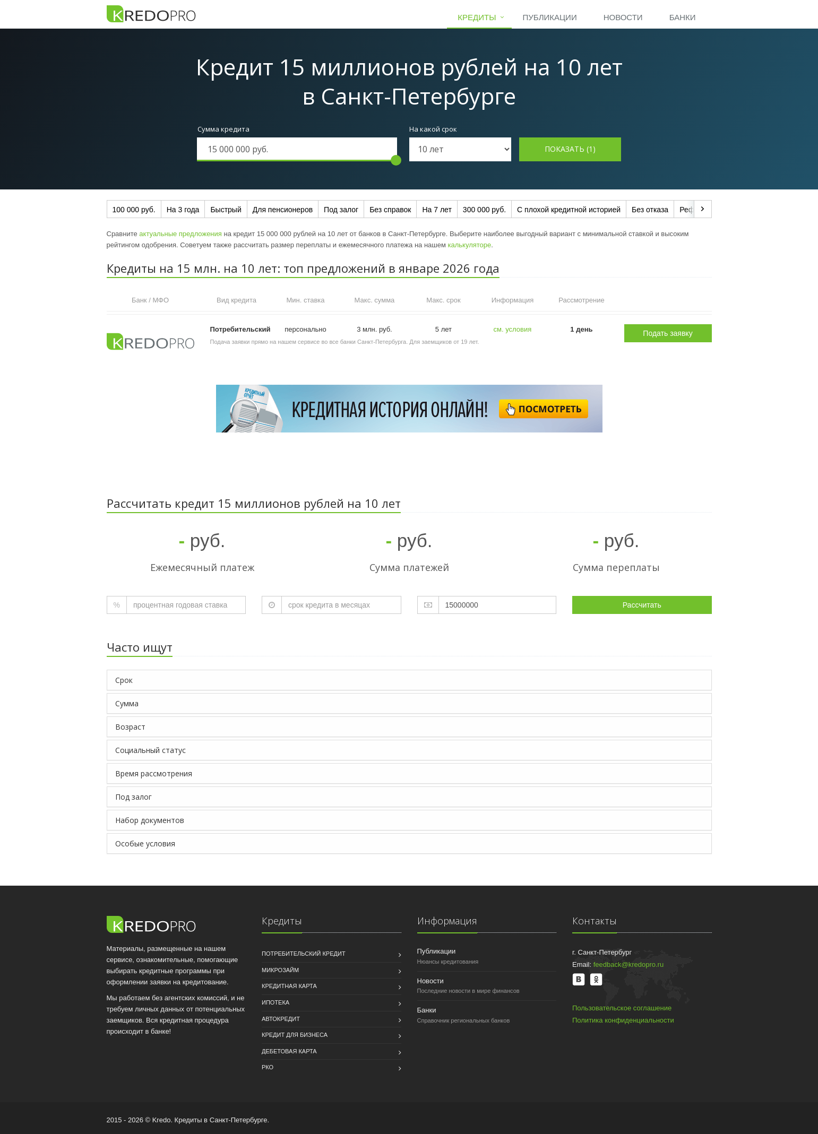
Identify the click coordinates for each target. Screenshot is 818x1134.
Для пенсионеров (283, 209)
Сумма (127, 703)
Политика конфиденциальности (623, 1020)
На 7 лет (436, 209)
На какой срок (433, 129)
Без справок (390, 209)
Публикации (549, 17)
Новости (623, 17)
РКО (267, 1067)
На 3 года (183, 209)
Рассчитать (642, 605)
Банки (682, 17)
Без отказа (650, 209)
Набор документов (149, 820)
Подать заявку (667, 333)
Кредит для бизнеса (295, 1035)
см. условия (513, 329)
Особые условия (145, 843)
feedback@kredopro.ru (628, 964)
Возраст (130, 727)
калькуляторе (470, 245)
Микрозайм (280, 970)
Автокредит (281, 1019)
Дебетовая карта (289, 1051)
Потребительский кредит (304, 953)
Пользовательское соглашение (621, 1008)
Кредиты (477, 17)
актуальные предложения (180, 234)
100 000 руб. (134, 209)
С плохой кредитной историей (569, 209)
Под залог (341, 209)
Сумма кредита (223, 129)
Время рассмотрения (153, 773)
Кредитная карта (289, 986)
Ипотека (275, 1002)
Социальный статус (150, 750)
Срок (124, 680)
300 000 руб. (484, 209)
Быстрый (225, 209)
